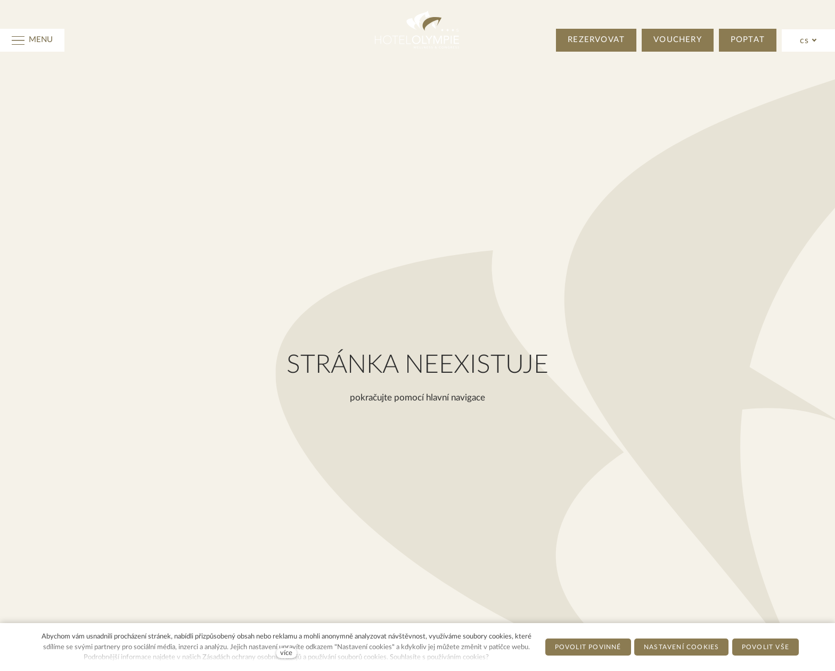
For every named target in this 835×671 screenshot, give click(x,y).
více (286, 653)
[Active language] (808, 40)
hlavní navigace (455, 397)
